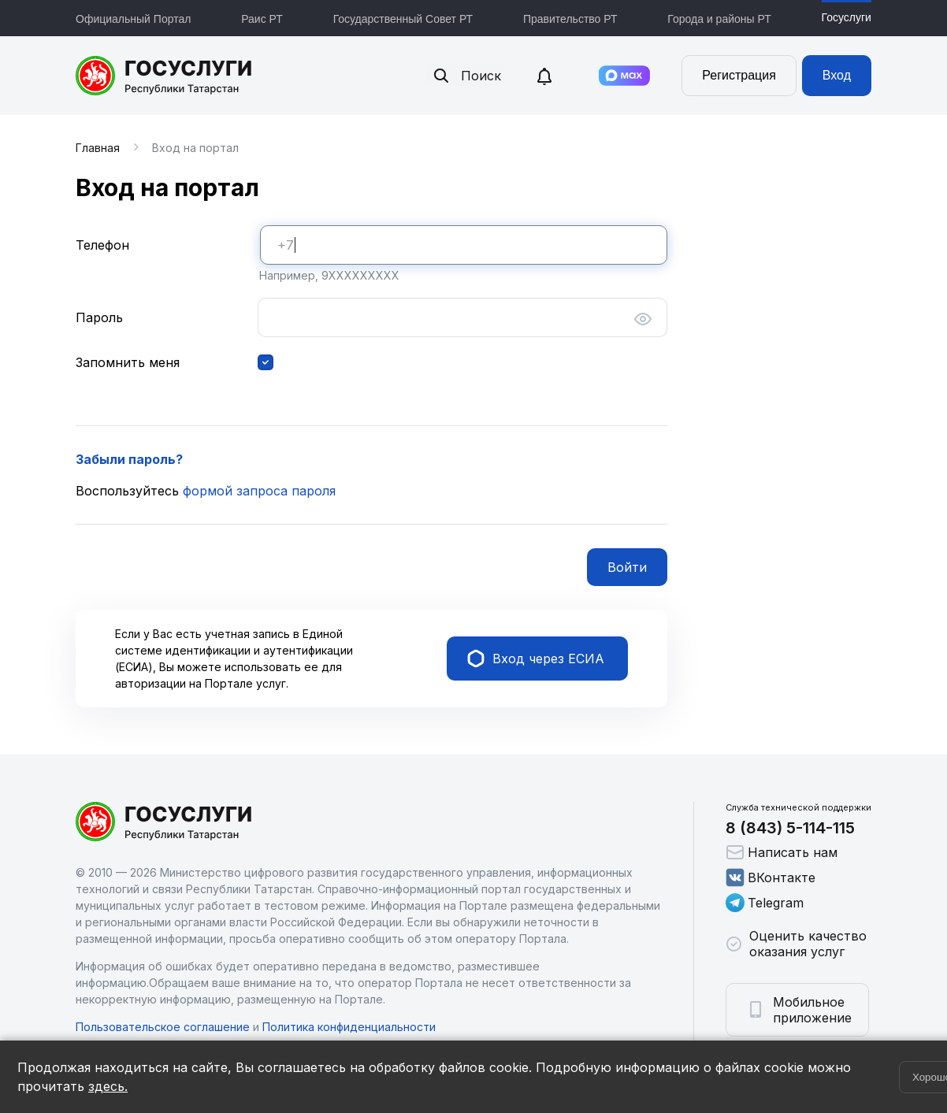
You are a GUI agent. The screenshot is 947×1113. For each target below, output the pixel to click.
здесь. (108, 1086)
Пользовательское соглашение (163, 1026)
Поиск (466, 75)
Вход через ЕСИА (535, 658)
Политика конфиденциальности (349, 1026)
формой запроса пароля (259, 491)
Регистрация (739, 75)
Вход (837, 75)
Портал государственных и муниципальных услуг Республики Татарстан (164, 75)
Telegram (765, 902)
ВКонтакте (770, 877)
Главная (98, 147)
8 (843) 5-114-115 (790, 827)
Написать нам (781, 852)
